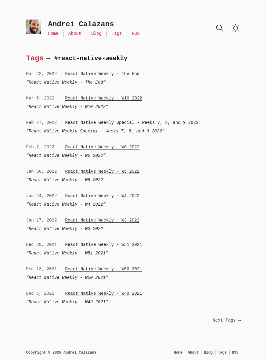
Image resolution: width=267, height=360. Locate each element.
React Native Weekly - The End (102, 73)
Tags (117, 33)
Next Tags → (227, 320)
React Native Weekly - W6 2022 (102, 147)
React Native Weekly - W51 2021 (103, 244)
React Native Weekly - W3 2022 (102, 220)
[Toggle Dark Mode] (235, 28)
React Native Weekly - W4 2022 (102, 195)
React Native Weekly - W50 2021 (103, 269)
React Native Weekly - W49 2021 (103, 293)
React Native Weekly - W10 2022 (103, 98)
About (74, 33)
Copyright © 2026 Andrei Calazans (61, 353)
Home (53, 33)
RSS (135, 33)
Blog (96, 33)
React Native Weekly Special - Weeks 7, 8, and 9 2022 (132, 122)
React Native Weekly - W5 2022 (102, 171)
